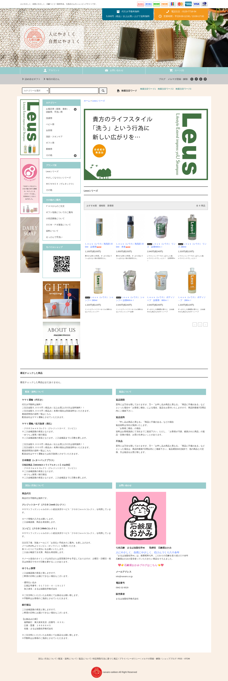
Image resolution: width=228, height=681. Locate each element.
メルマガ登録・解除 (178, 79)
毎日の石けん (51, 79)
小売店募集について (55, 218)
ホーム (87, 101)
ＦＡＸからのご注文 (55, 206)
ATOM (187, 659)
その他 (49, 190)
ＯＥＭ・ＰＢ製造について (58, 225)
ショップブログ (169, 659)
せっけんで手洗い (54, 237)
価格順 (102, 206)
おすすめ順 (92, 206)
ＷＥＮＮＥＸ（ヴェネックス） (60, 184)
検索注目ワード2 (165, 89)
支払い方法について (47, 659)
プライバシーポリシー (129, 659)
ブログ (162, 79)
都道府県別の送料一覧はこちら (36, 414)
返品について (85, 659)
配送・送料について (67, 659)
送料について (52, 231)
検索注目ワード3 (183, 89)
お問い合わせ (114, 70)
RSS (180, 659)
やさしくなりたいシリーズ (58, 178)
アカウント (51, 70)
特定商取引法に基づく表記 (105, 659)
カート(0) (176, 70)
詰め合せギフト (30, 79)
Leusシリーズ (98, 101)
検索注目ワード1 (148, 89)
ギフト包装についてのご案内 (59, 212)
